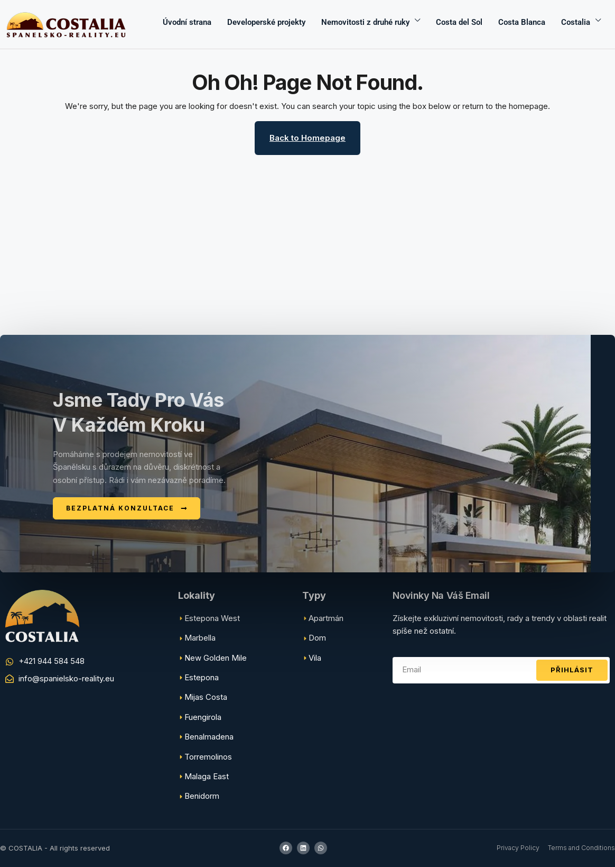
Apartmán (326, 618)
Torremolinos (208, 757)
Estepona (201, 677)
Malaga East (206, 776)
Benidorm (201, 796)
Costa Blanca (521, 22)
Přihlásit (572, 669)
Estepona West (212, 618)
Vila (315, 658)
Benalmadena (209, 737)
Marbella (200, 638)
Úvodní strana (187, 22)
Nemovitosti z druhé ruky (365, 22)
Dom (317, 638)
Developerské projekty (266, 22)
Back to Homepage (307, 138)
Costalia (575, 22)
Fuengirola (202, 717)
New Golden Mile (215, 658)
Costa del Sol (459, 22)
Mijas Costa (205, 697)
